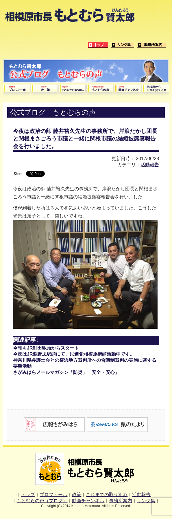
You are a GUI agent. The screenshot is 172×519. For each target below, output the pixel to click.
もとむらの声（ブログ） (41, 500)
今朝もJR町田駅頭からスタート (46, 348)
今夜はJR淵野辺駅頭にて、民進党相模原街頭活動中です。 (73, 354)
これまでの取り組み (106, 494)
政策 (76, 494)
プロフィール (53, 494)
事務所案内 (120, 500)
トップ (28, 494)
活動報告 (149, 164)
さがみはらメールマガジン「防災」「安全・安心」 (66, 372)
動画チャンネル (88, 500)
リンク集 (146, 500)
